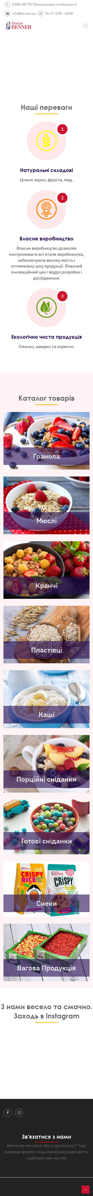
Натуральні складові (46, 170)
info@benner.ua (20, 13)
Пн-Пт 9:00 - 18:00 (55, 13)
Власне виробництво (46, 238)
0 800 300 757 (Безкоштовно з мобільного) (41, 4)
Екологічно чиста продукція (46, 337)
